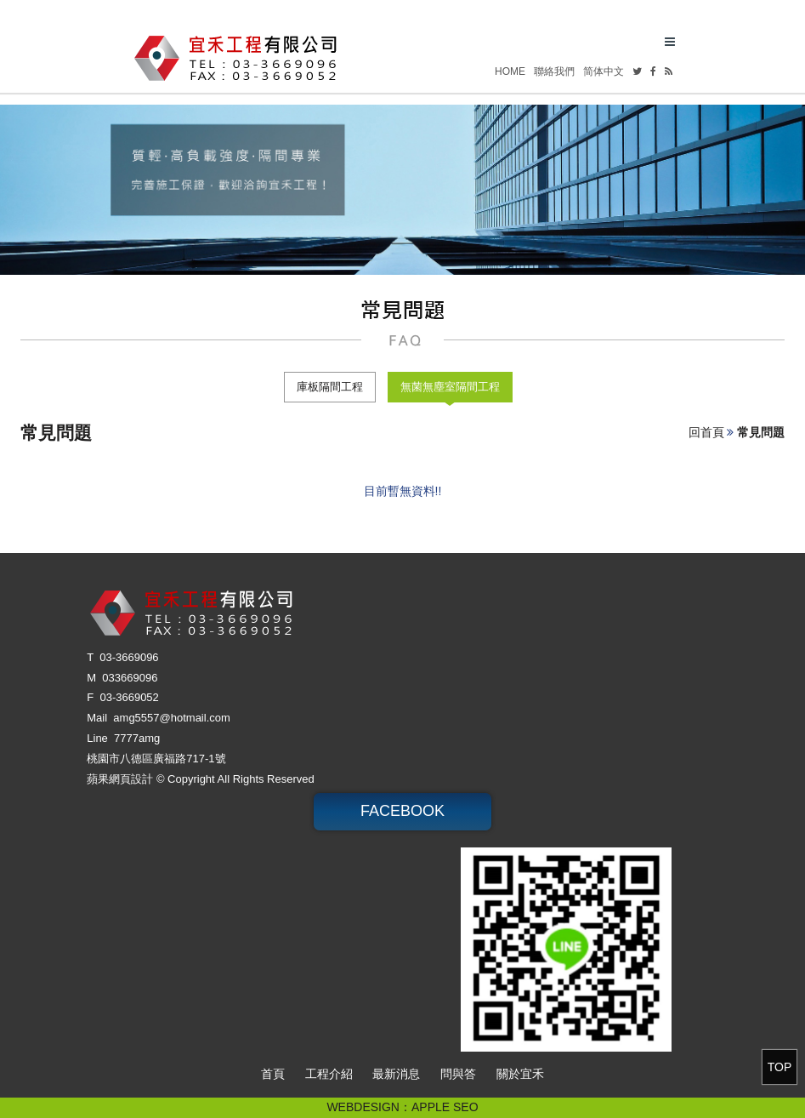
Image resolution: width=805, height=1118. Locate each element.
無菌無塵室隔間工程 (450, 386)
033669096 (129, 677)
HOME (510, 71)
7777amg (137, 738)
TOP (780, 1067)
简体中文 (603, 71)
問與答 (458, 1074)
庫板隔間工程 (330, 386)
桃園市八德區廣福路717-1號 (156, 758)
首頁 (273, 1074)
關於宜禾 (520, 1074)
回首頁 (706, 432)
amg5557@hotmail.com (171, 717)
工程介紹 (329, 1074)
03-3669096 (128, 657)
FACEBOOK (402, 810)
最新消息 (396, 1074)
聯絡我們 (554, 71)
